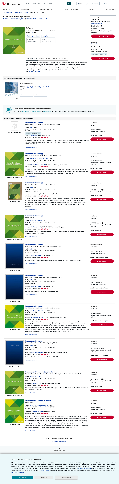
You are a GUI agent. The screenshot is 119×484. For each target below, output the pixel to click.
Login (86, 3)
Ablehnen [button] (44, 477)
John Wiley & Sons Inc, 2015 (32, 88)
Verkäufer (92, 9)
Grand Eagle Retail (37, 411)
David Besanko (26, 111)
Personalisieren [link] (66, 477)
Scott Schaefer (47, 111)
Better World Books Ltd (38, 164)
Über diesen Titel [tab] (44, 58)
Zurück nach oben (59, 450)
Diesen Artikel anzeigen (97, 23)
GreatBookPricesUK (37, 352)
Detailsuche (6, 9)
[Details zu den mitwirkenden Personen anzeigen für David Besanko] (8, 19)
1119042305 (29, 86)
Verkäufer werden (111, 9)
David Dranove (36, 111)
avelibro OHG (35, 194)
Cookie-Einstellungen (84, 468)
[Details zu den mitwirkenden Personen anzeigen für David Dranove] (19, 19)
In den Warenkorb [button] (103, 36)
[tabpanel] (57, 67)
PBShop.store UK (36, 227)
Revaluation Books (36, 383)
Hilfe (113, 3)
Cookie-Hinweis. (44, 470)
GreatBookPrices (36, 255)
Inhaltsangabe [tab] (32, 58)
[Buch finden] (69, 3)
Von (33, 40)
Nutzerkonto (94, 3)
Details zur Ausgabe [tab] (59, 58)
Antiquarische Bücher (46, 9)
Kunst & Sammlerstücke (71, 9)
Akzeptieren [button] (22, 477)
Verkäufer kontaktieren (31, 147)
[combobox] (46, 3)
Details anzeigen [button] (35, 71)
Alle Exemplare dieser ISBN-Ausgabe (37, 36)
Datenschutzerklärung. (17, 472)
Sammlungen (25, 9)
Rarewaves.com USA (37, 317)
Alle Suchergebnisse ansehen (59, 441)
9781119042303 (44, 86)
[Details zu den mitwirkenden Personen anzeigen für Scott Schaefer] (42, 19)
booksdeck (34, 135)
